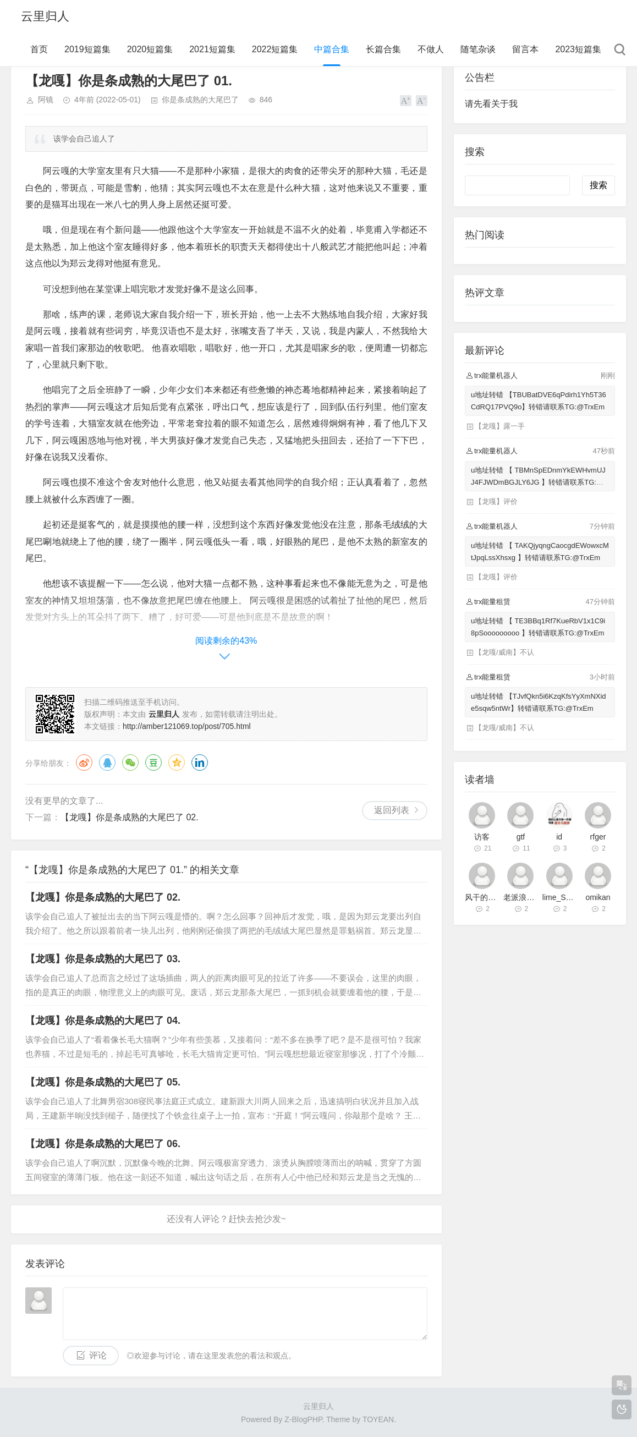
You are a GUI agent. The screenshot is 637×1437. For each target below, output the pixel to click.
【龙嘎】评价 (496, 501)
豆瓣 (153, 762)
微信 (130, 762)
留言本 (525, 49)
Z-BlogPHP (303, 1419)
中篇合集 (331, 49)
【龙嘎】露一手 (500, 426)
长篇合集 (383, 49)
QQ (107, 762)
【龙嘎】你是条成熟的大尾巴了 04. (102, 1020)
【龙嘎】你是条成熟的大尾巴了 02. (130, 817)
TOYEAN (378, 1419)
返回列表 (391, 810)
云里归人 (45, 16)
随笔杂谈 (478, 49)
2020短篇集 (150, 49)
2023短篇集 (578, 49)
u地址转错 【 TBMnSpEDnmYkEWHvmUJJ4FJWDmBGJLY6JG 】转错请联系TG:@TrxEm (539, 482)
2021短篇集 (212, 49)
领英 (199, 762)
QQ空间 (176, 762)
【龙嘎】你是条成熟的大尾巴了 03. (102, 958)
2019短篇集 (87, 49)
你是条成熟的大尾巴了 (200, 99)
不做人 (431, 49)
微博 (84, 762)
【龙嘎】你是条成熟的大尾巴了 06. (102, 1143)
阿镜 (45, 99)
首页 (39, 49)
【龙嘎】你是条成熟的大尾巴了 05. (102, 1082)
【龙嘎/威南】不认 (504, 652)
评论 (98, 1355)
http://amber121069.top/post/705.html (187, 726)
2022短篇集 (275, 49)
